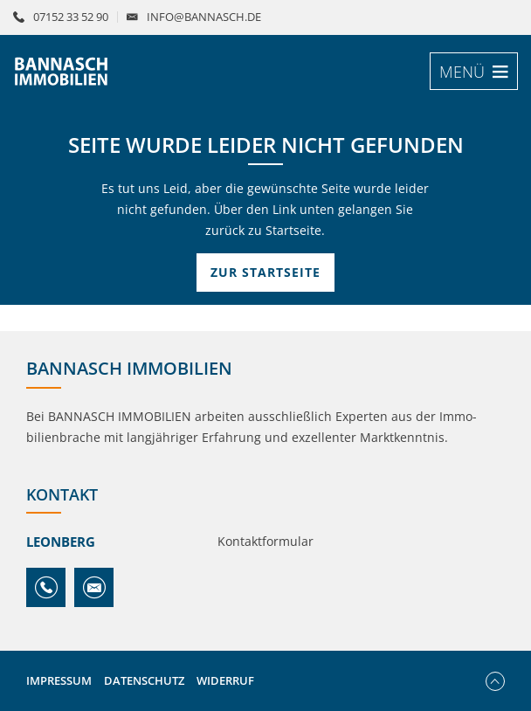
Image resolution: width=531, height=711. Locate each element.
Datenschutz (144, 680)
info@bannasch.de (204, 17)
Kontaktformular (265, 541)
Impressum (59, 680)
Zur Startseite (265, 272)
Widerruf (225, 680)
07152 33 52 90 (70, 17)
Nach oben (495, 681)
